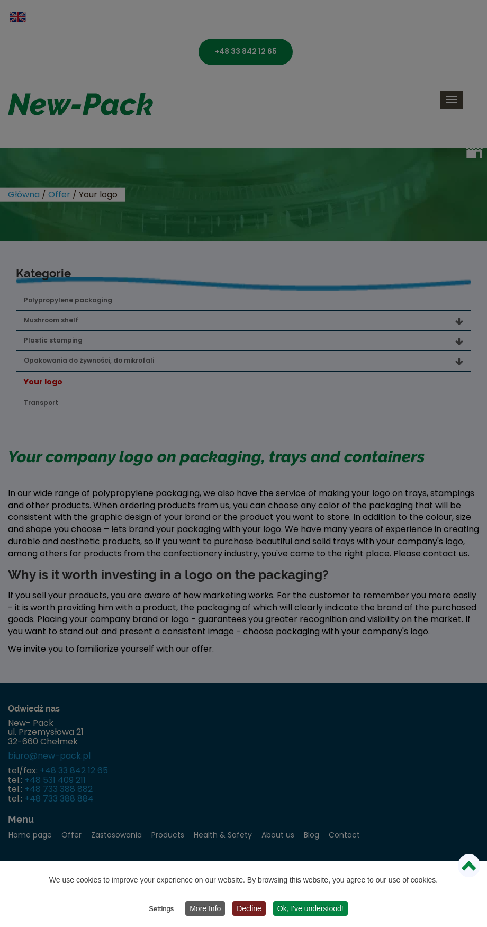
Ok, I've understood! (310, 908)
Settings (161, 909)
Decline (249, 908)
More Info (205, 908)
